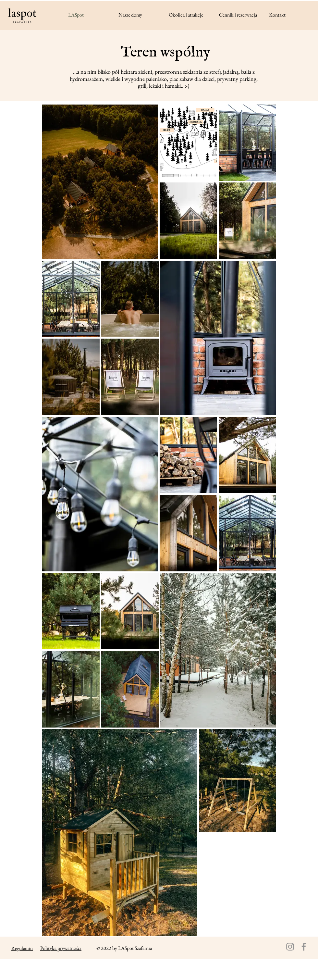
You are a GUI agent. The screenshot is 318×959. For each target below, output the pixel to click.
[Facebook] (304, 946)
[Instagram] (290, 946)
